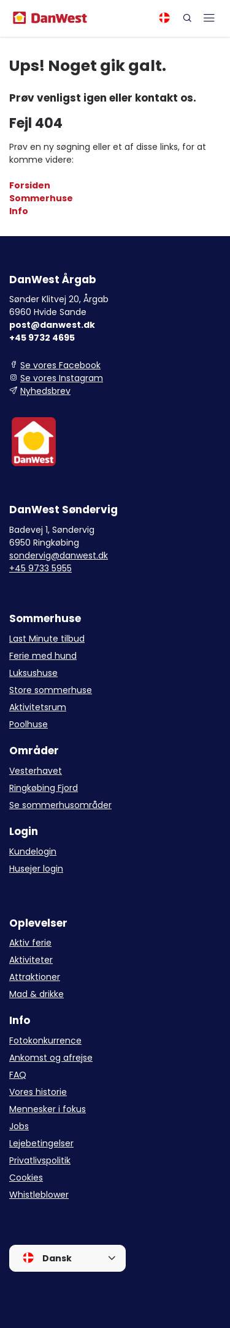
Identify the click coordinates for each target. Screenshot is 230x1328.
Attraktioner (34, 977)
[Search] (187, 18)
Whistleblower (39, 1195)
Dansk (47, 1258)
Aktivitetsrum (37, 707)
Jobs (19, 1126)
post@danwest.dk (52, 325)
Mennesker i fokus (47, 1109)
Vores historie (38, 1092)
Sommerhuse (41, 198)
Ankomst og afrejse (51, 1058)
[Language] (164, 17)
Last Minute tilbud (47, 638)
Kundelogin (32, 851)
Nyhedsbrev (45, 391)
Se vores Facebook (60, 365)
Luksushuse (33, 673)
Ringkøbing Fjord (43, 788)
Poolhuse (28, 724)
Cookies (26, 1177)
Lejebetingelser (41, 1143)
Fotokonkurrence (45, 1040)
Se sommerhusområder (60, 805)
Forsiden (29, 185)
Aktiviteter (31, 960)
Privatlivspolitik (40, 1160)
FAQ (17, 1075)
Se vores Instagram (61, 378)
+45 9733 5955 (40, 568)
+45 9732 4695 (42, 338)
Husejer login (36, 868)
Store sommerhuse (50, 690)
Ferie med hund (43, 656)
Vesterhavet (35, 771)
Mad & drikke (36, 994)
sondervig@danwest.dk (58, 555)
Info (18, 211)
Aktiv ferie (30, 943)
